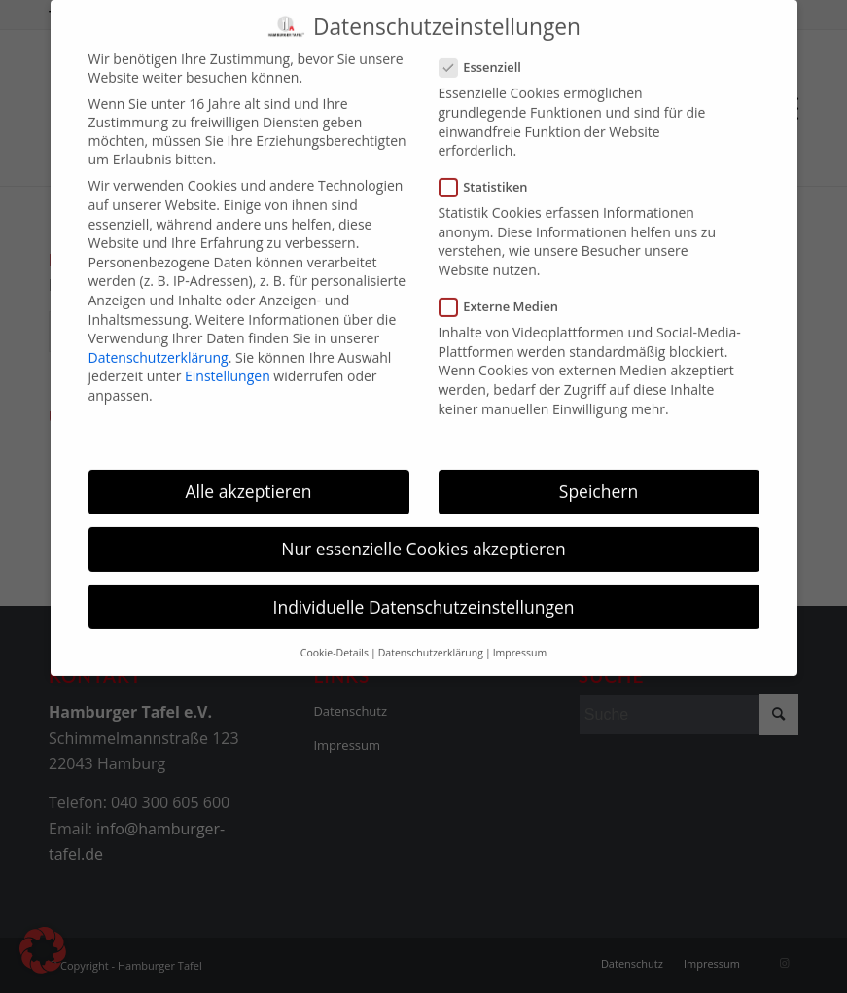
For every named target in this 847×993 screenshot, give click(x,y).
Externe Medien (507, 292)
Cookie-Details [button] (334, 639)
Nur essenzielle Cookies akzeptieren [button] (423, 535)
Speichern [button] (598, 477)
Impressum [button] (520, 639)
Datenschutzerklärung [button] (430, 639)
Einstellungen (227, 362)
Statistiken (492, 173)
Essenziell (488, 53)
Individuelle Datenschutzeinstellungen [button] (424, 592)
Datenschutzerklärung (158, 344)
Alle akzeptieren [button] (248, 477)
